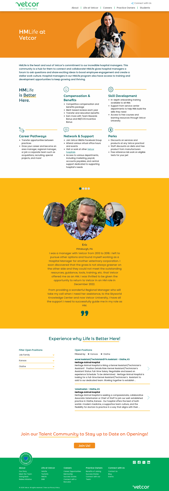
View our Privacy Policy (52, 488)
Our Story (23, 471)
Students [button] (145, 7)
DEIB (43, 479)
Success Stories (70, 476)
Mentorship (68, 474)
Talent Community (59, 433)
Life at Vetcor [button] (90, 7)
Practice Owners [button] (126, 7)
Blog (110, 474)
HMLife (44, 476)
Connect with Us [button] (141, 3)
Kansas (36, 360)
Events (111, 476)
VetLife (44, 471)
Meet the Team (25, 474)
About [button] (75, 7)
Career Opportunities (72, 471)
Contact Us (112, 471)
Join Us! (84, 445)
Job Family (36, 354)
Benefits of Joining (93, 471)
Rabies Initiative (25, 479)
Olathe (36, 366)
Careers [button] (107, 7)
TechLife (44, 474)
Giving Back (23, 476)
